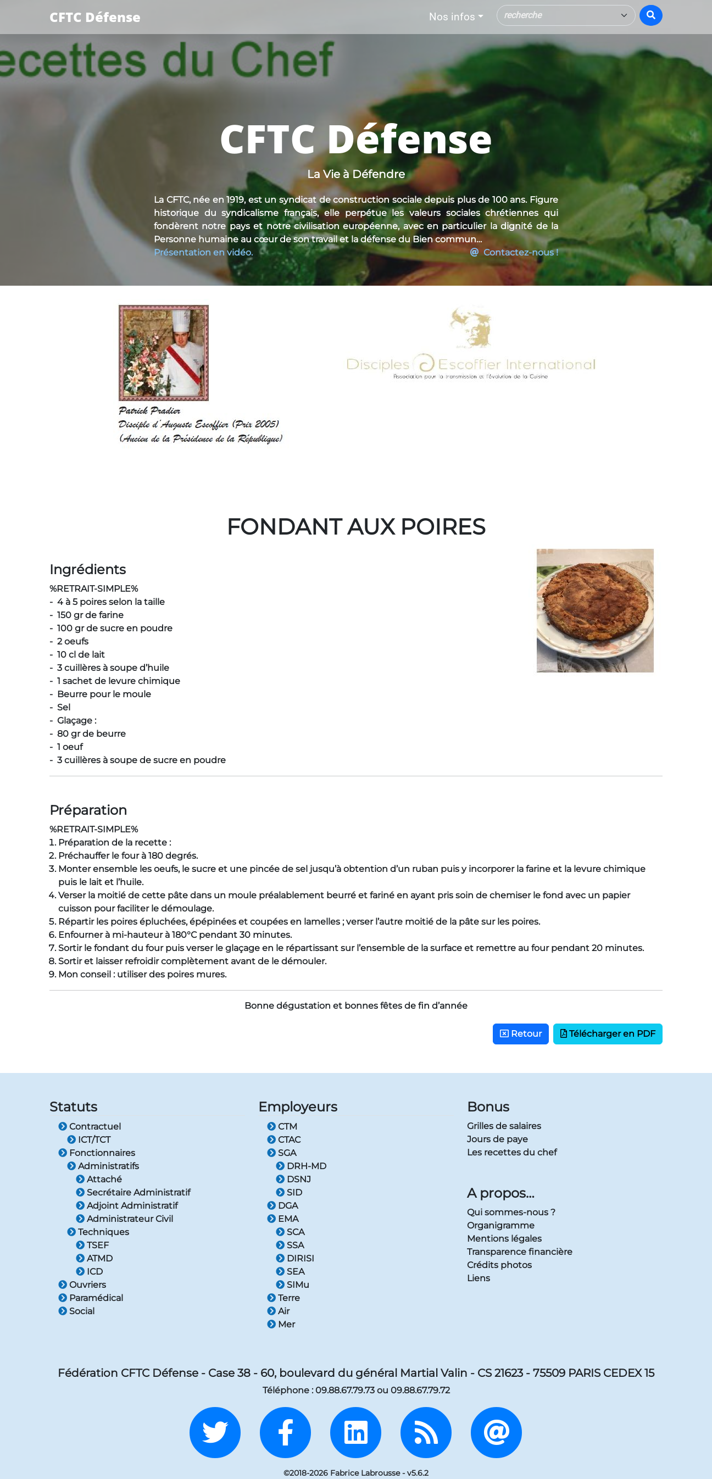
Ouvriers (82, 1285)
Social (76, 1311)
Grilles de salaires (504, 1126)
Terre (283, 1298)
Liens (478, 1278)
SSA (290, 1245)
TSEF (92, 1245)
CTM (282, 1126)
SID (289, 1192)
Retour (521, 1033)
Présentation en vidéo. (203, 252)
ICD (89, 1271)
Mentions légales (504, 1238)
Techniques (98, 1232)
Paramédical (90, 1298)
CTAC (284, 1140)
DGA (282, 1205)
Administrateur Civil (124, 1219)
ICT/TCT (88, 1140)
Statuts (73, 1107)
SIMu (292, 1285)
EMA (282, 1219)
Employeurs (297, 1107)
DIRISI (295, 1258)
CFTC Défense (95, 17)
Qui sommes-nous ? (511, 1212)
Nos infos (452, 16)
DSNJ (293, 1179)
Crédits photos (499, 1265)
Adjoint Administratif (126, 1205)
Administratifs (103, 1166)
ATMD (94, 1258)
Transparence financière (519, 1252)
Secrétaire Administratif (133, 1192)
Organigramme (501, 1225)
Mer (281, 1324)
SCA (290, 1232)
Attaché (99, 1179)
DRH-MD (301, 1166)
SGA (281, 1153)
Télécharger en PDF (607, 1033)
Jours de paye (497, 1139)
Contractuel (89, 1126)
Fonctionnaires (96, 1153)
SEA (290, 1271)
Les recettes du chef (512, 1152)
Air (278, 1311)
